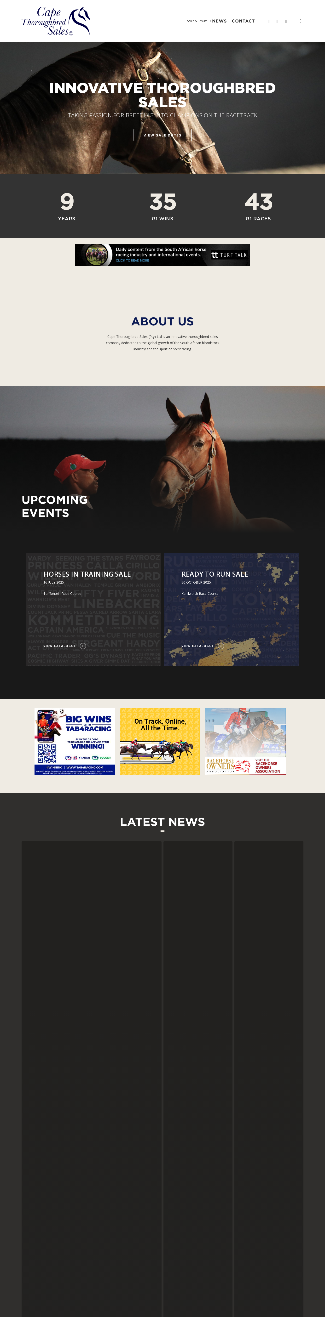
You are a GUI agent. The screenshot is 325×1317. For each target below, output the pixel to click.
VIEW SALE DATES (163, 135)
